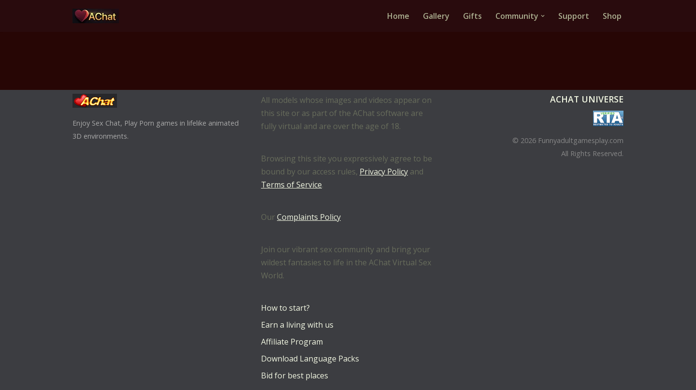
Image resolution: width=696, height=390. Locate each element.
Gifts (472, 16)
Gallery (436, 16)
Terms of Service (291, 184)
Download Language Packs (310, 358)
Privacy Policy (384, 171)
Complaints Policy (309, 217)
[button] (543, 16)
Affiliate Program (292, 341)
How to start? (285, 308)
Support (573, 16)
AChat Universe (587, 99)
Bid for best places (294, 375)
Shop (612, 16)
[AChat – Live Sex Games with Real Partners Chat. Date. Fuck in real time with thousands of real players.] (98, 16)
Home (398, 16)
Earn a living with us (297, 324)
